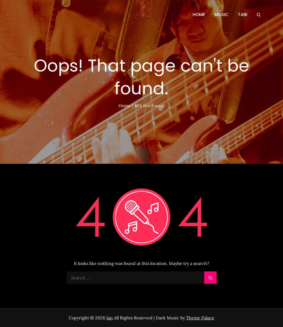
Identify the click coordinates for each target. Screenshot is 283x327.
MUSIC (221, 14)
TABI (242, 14)
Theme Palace (200, 317)
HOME (199, 14)
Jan (109, 317)
